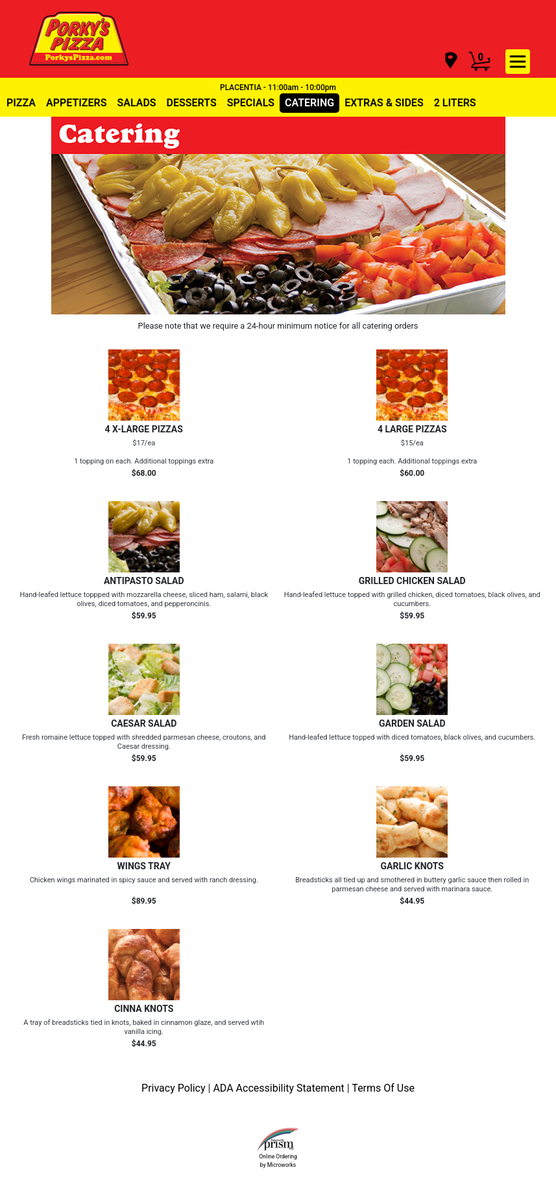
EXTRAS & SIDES (384, 103)
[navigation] (450, 61)
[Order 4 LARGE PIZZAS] (412, 413)
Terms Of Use (383, 1088)
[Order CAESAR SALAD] (144, 703)
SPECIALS (250, 103)
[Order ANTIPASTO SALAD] (144, 561)
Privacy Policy (174, 1088)
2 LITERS (455, 103)
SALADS (136, 103)
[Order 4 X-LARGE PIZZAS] (144, 413)
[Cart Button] (479, 61)
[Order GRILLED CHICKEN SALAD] (412, 561)
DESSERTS (192, 103)
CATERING (309, 103)
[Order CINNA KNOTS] (144, 988)
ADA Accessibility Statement (279, 1088)
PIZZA (21, 103)
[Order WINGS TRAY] (144, 846)
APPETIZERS (76, 103)
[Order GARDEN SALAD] (412, 703)
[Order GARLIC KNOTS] (412, 846)
